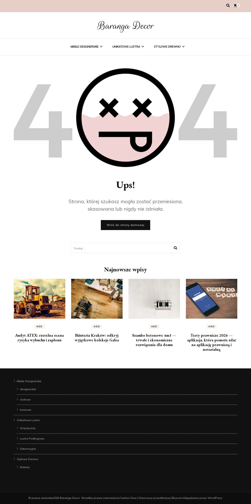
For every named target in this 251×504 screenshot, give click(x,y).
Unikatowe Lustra (126, 46)
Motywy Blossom (172, 498)
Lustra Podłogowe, (32, 438)
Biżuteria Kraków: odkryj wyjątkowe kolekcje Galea (97, 338)
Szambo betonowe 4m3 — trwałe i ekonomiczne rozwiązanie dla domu (154, 340)
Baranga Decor (125, 26)
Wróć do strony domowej (125, 225)
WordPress (215, 498)
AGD (39, 326)
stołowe (25, 399)
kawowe (25, 410)
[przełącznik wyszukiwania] (228, 5)
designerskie (28, 389)
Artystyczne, (28, 428)
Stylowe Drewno (167, 46)
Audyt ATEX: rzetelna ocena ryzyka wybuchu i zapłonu (39, 338)
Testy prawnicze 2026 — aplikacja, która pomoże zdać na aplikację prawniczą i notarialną (211, 342)
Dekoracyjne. (28, 449)
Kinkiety (25, 467)
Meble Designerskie (84, 46)
